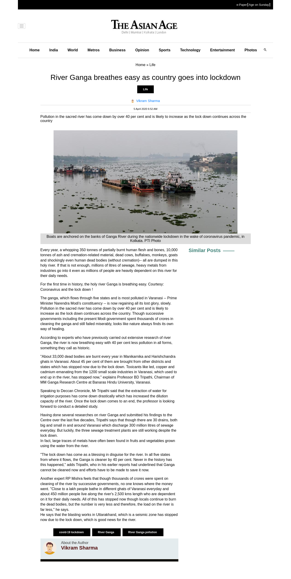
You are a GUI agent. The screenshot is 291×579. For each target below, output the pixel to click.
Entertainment (222, 50)
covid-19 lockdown (72, 532)
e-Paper (242, 4)
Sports (165, 50)
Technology (190, 50)
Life (145, 89)
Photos (251, 50)
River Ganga (106, 532)
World (73, 50)
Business (117, 50)
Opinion (142, 50)
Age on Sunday (259, 4)
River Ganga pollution (143, 532)
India (53, 50)
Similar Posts (205, 250)
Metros (94, 50)
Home (34, 50)
